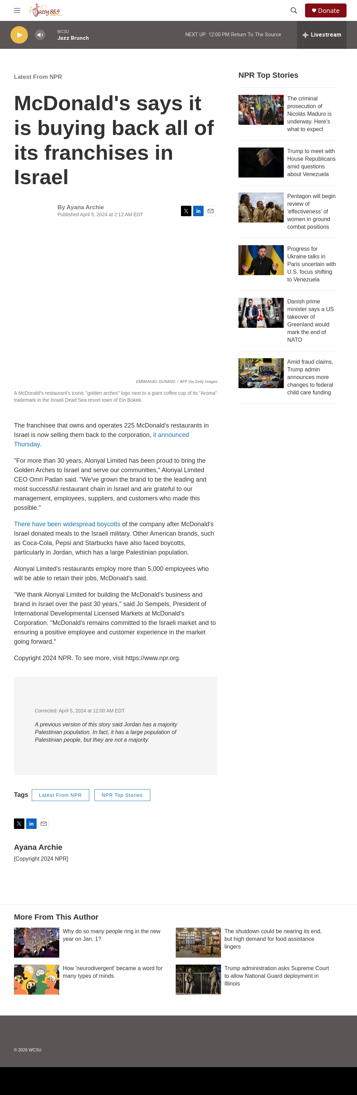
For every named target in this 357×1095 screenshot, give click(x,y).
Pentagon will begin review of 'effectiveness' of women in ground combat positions (311, 211)
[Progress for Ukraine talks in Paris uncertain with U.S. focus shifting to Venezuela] (261, 260)
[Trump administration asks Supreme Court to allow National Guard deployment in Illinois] (198, 980)
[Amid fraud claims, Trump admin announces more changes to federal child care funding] (261, 373)
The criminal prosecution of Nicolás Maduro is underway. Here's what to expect (309, 114)
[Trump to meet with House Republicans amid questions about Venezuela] (261, 163)
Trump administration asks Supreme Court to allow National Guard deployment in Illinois (277, 976)
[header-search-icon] (294, 10)
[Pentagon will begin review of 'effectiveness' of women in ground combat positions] (261, 207)
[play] (19, 35)
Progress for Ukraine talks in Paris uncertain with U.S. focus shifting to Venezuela (311, 264)
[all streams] (322, 35)
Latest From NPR (38, 77)
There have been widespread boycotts (67, 524)
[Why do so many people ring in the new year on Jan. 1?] (36, 943)
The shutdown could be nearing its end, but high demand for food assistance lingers (273, 939)
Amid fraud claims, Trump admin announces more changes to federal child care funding (310, 377)
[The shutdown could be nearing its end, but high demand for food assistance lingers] (198, 943)
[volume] (40, 35)
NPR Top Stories (122, 795)
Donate (329, 10)
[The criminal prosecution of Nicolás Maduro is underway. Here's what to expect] (261, 110)
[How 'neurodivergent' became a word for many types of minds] (36, 980)
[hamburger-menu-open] (17, 10)
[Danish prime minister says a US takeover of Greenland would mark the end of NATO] (261, 313)
